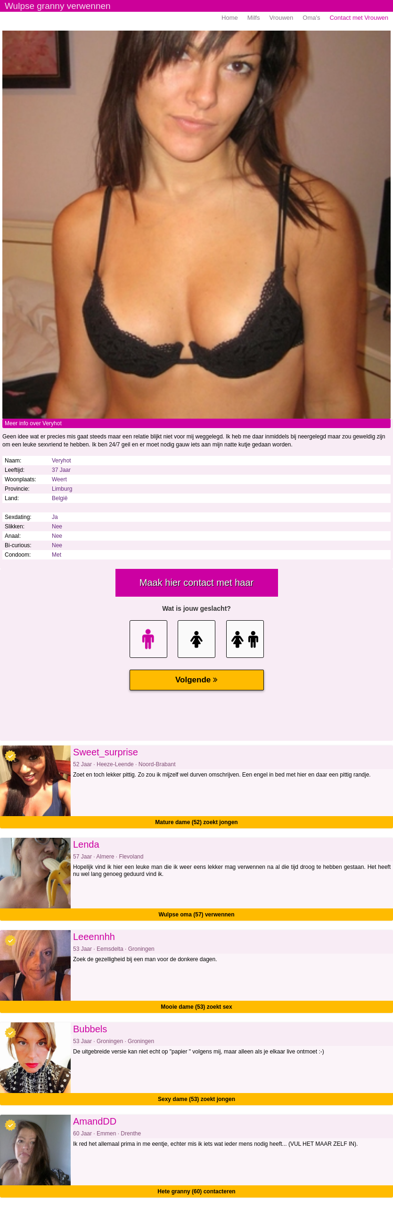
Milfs (253, 17)
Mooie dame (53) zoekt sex (196, 1007)
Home (229, 17)
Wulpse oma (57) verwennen (196, 914)
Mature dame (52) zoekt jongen (196, 822)
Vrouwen (281, 17)
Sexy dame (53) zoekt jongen (196, 1099)
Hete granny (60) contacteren (196, 1191)
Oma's (311, 17)
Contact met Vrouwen (358, 17)
